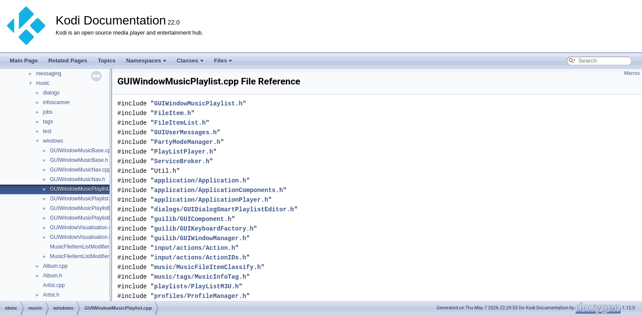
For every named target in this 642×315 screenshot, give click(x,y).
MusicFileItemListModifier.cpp (84, 247)
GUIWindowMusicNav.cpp (80, 170)
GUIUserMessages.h (185, 132)
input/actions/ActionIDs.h (200, 257)
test (47, 131)
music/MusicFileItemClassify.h (207, 267)
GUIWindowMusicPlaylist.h (81, 199)
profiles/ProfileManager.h (200, 296)
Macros (632, 73)
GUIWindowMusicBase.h (79, 160)
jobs (48, 112)
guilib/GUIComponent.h (192, 219)
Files (223, 60)
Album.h (52, 276)
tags (48, 122)
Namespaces (146, 60)
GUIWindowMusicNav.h (77, 179)
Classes (190, 60)
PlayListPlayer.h (183, 151)
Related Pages (67, 60)
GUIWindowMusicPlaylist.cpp (84, 189)
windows (53, 141)
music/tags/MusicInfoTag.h (200, 277)
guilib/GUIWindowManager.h (200, 238)
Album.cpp (55, 266)
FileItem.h (172, 113)
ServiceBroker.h (181, 161)
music (42, 83)
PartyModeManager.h (187, 142)
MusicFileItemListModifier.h (81, 256)
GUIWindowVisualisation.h (81, 237)
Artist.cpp (54, 285)
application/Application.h (200, 180)
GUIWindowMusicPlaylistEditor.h (88, 218)
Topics (107, 60)
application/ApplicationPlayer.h (211, 200)
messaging (48, 73)
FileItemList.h (180, 123)
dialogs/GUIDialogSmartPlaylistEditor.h (224, 209)
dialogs (51, 93)
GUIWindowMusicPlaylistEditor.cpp (91, 208)
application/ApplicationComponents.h (218, 190)
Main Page (24, 60)
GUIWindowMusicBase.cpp (81, 150)
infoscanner (56, 102)
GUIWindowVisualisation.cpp (83, 227)
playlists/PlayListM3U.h (196, 286)
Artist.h (51, 295)
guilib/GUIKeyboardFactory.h (204, 228)
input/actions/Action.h (194, 248)
